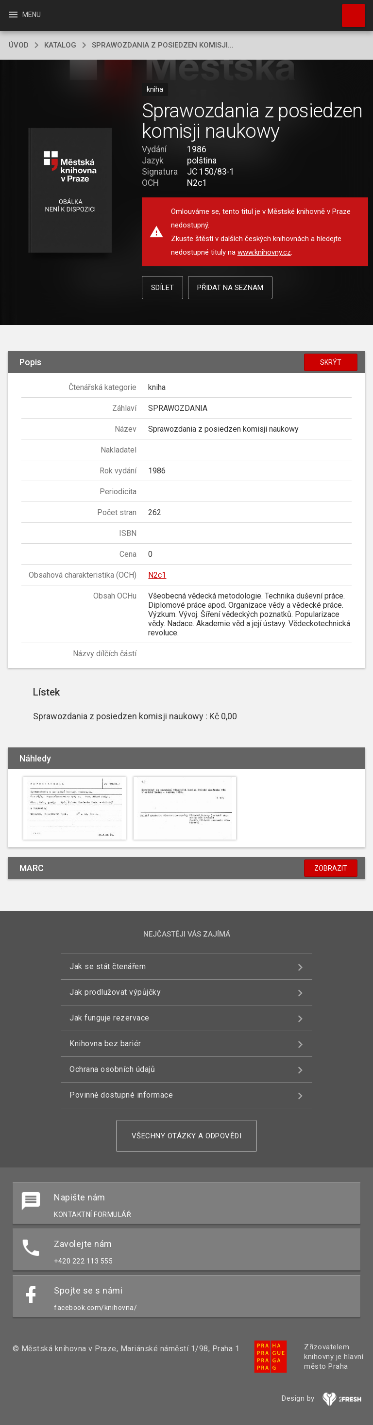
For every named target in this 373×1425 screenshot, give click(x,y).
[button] (69, 191)
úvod (19, 45)
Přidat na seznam (230, 287)
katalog (60, 45)
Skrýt (330, 362)
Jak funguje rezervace (109, 1017)
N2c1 (157, 575)
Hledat (349, 10)
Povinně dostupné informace (121, 1095)
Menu (24, 14)
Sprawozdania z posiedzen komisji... (163, 45)
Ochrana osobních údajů (112, 1069)
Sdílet (162, 287)
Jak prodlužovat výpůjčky (115, 992)
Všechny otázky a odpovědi (187, 1136)
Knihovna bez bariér (105, 1043)
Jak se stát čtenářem (107, 966)
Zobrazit (330, 868)
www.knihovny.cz (264, 252)
